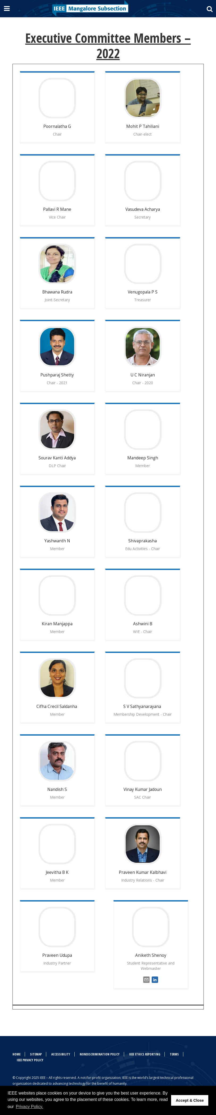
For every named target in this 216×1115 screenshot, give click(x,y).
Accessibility (60, 1054)
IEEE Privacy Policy (30, 1060)
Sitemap (36, 1054)
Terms (174, 1054)
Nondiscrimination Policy (100, 1054)
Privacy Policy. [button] (29, 1106)
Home (16, 1054)
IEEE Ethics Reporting (144, 1054)
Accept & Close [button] (190, 1100)
